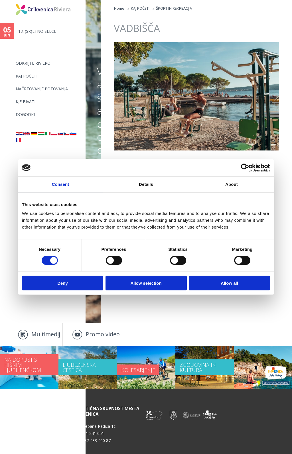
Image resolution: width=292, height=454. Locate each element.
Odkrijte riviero (33, 63)
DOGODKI (25, 114)
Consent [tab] (60, 184)
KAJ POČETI (26, 76)
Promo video (103, 334)
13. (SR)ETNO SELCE (37, 31)
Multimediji (46, 334)
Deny (62, 283)
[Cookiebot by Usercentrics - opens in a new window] (245, 167)
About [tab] (231, 184)
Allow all (229, 283)
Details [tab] (146, 184)
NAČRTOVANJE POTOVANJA (42, 88)
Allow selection (145, 283)
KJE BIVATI (25, 101)
